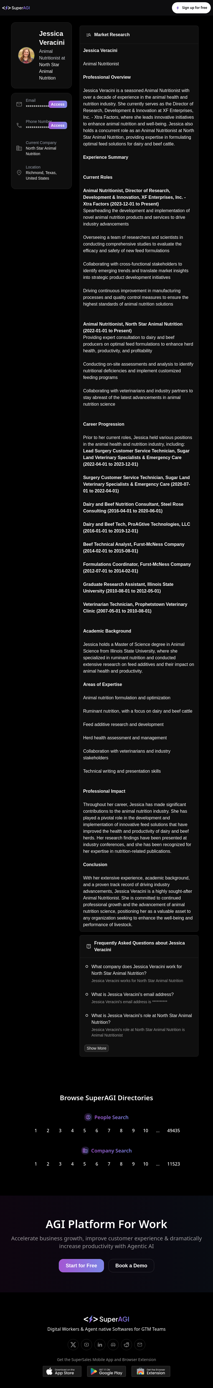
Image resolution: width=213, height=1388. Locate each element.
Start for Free (81, 1265)
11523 (173, 1164)
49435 (173, 1130)
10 (145, 1130)
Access (58, 104)
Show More (96, 1048)
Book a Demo (131, 1265)
